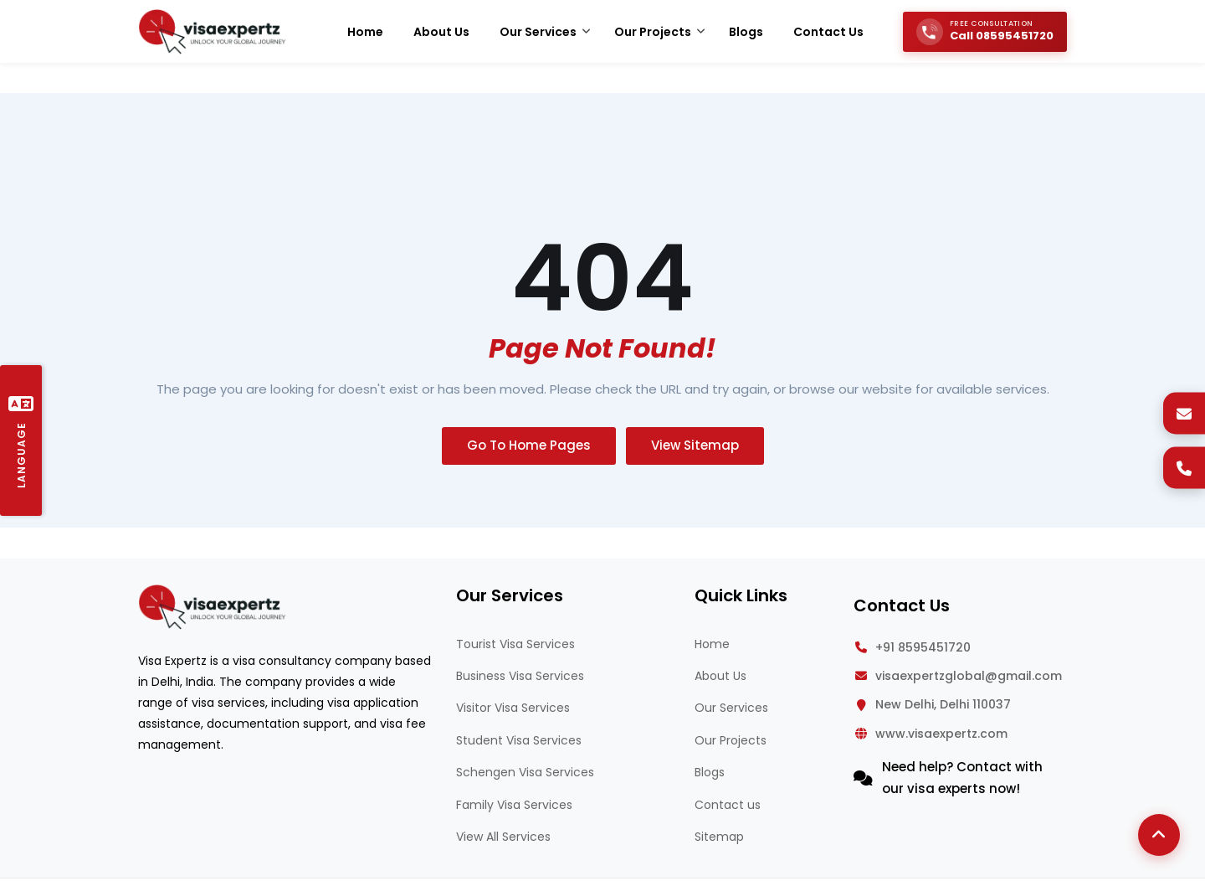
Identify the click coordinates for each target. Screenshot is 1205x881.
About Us (720, 675)
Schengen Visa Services (525, 772)
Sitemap (719, 836)
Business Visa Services (520, 675)
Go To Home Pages (529, 445)
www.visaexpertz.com (941, 733)
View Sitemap (695, 445)
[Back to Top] (1159, 835)
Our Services (731, 707)
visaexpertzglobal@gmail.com (968, 675)
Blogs (710, 772)
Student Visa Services (519, 740)
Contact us (728, 804)
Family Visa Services (514, 804)
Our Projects (731, 740)
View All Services (503, 836)
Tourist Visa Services (515, 644)
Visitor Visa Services (513, 707)
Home (712, 644)
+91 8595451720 (923, 647)
